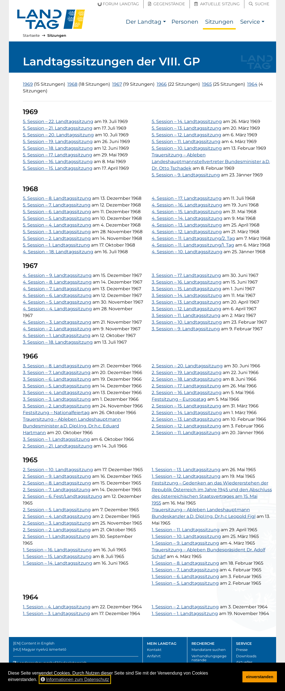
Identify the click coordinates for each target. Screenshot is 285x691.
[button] (164, 22)
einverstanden (259, 677)
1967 (117, 84)
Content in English (38, 643)
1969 (28, 84)
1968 (72, 84)
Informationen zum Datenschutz (75, 679)
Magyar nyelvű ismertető (44, 649)
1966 (162, 84)
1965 (207, 84)
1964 (252, 84)
